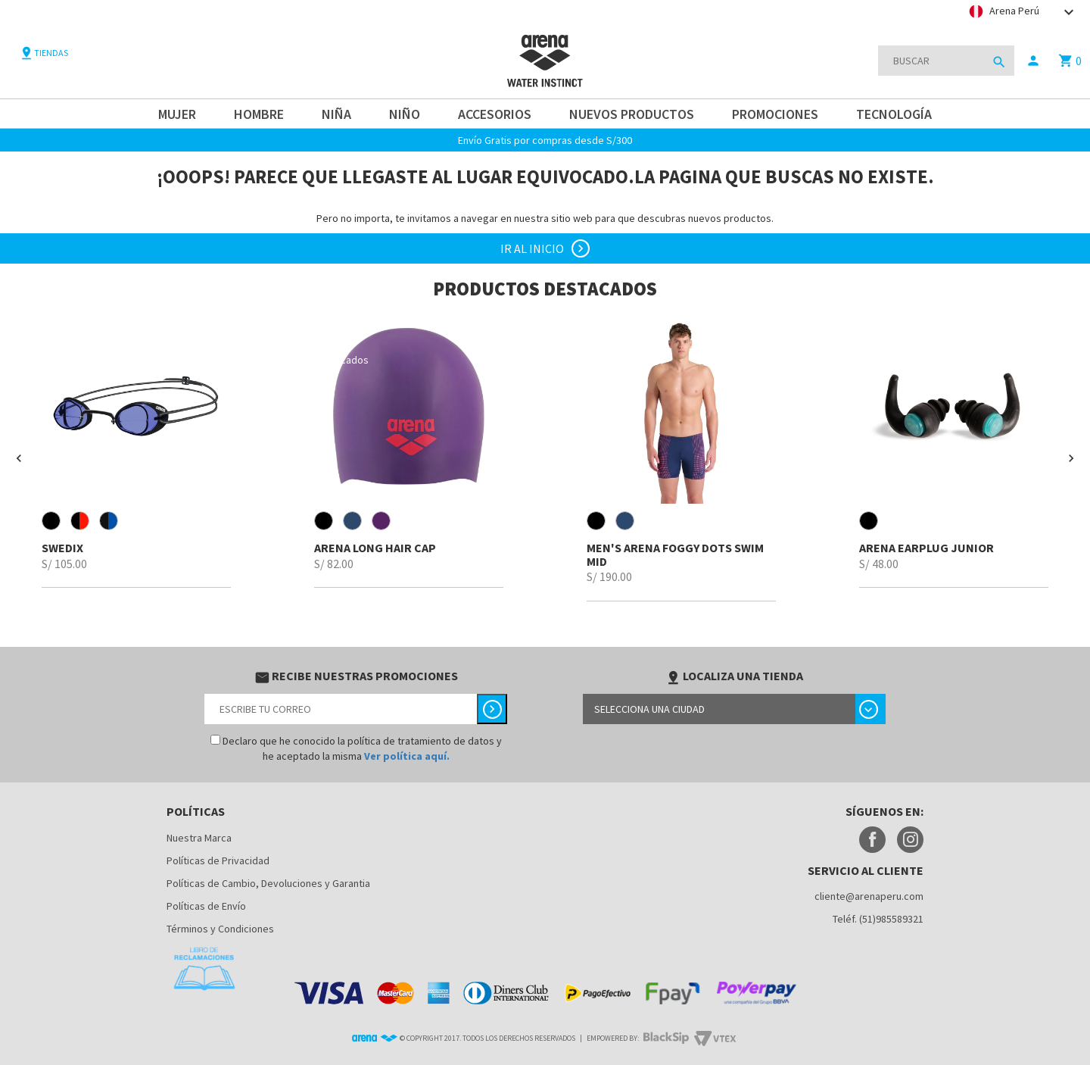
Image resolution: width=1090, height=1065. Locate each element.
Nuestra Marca (199, 838)
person (1033, 60)
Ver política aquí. (407, 756)
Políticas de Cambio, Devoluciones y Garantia (268, 883)
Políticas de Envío (206, 906)
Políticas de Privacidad (218, 860)
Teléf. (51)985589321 (878, 919)
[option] (136, 451)
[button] (19, 458)
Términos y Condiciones (220, 928)
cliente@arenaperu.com (868, 896)
